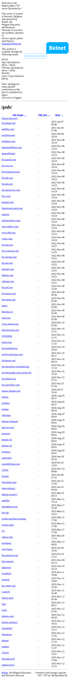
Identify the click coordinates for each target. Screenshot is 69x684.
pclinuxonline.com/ (11, 220)
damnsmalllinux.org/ (12, 147)
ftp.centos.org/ (9, 585)
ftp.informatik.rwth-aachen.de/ (17, 372)
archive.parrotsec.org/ (12, 354)
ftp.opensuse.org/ (10, 555)
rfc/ (3, 531)
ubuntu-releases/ (10, 622)
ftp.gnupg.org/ (9, 123)
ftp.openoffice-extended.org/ (15, 366)
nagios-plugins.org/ (11, 391)
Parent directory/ (10, 118)
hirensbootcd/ (8, 659)
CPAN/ (5, 470)
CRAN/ (5, 652)
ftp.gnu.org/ (7, 245)
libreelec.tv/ (7, 311)
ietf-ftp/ (5, 512)
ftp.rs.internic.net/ (10, 251)
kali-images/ (8, 561)
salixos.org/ (7, 537)
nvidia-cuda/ (8, 525)
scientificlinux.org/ (11, 464)
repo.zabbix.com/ (10, 226)
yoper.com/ (7, 238)
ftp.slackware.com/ (11, 190)
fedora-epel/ (7, 598)
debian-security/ (9, 494)
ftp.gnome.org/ (9, 293)
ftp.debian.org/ (9, 378)
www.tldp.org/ (9, 232)
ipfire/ (5, 305)
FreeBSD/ (6, 573)
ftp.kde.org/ (7, 178)
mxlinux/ (6, 452)
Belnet (5, 672)
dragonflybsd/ (8, 153)
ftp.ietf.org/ (7, 287)
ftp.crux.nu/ (7, 165)
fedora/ (5, 397)
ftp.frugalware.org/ (11, 171)
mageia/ (5, 214)
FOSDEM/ (7, 336)
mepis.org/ (7, 342)
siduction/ (6, 567)
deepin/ (5, 476)
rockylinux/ (7, 549)
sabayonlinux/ (8, 488)
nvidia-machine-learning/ (14, 518)
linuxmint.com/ (9, 482)
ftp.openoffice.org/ (11, 385)
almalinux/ (7, 634)
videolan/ (6, 415)
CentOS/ (6, 592)
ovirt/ (4, 610)
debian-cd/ (7, 445)
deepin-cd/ (7, 439)
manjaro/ (6, 433)
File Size (42, 115)
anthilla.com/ (8, 129)
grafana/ (6, 403)
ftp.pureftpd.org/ (10, 348)
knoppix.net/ (8, 202)
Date (57, 115)
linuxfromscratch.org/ (12, 208)
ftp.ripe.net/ (7, 263)
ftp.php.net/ (7, 184)
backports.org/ (9, 360)
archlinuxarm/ (8, 135)
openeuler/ (7, 458)
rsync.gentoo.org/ (10, 324)
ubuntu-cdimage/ (10, 421)
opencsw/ (6, 318)
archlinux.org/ (8, 141)
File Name (18, 115)
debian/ (5, 640)
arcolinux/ (7, 543)
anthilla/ (6, 500)
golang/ (5, 409)
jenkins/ (5, 646)
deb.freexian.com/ (10, 330)
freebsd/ (6, 579)
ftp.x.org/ (6, 196)
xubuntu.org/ (8, 281)
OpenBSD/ (7, 628)
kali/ (4, 604)
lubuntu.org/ (8, 275)
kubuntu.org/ (8, 269)
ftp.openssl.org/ (9, 257)
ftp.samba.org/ (9, 299)
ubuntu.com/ (8, 616)
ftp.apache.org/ (9, 159)
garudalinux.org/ (10, 506)
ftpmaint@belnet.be (11, 43)
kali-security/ (8, 427)
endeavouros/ (8, 665)
